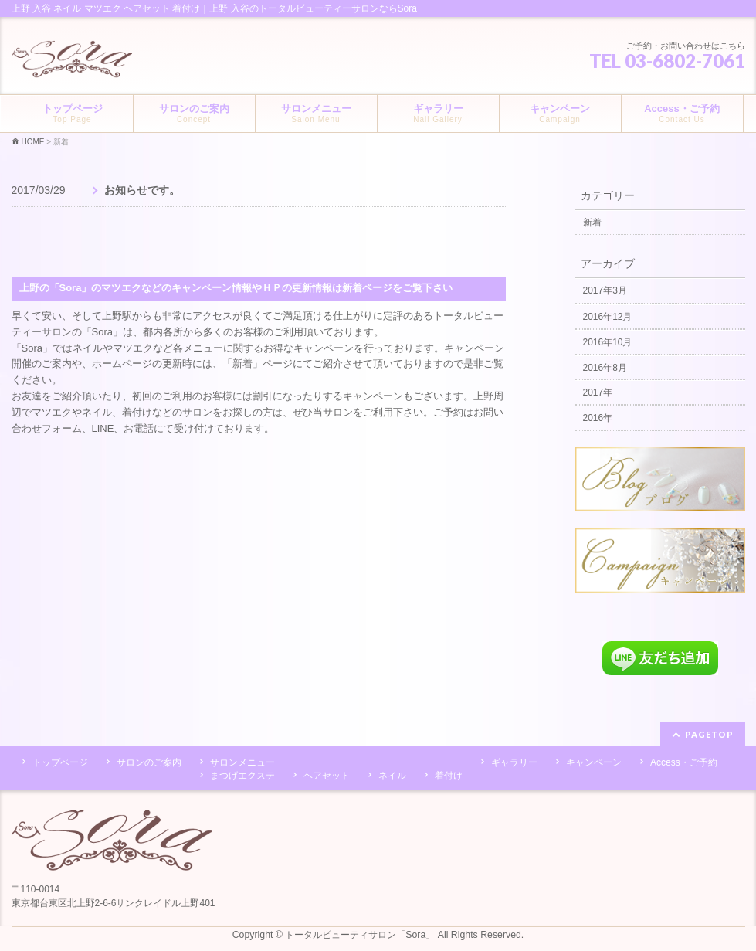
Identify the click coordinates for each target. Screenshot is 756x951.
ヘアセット (326, 775)
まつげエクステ (242, 775)
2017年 (598, 392)
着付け (449, 775)
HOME (33, 142)
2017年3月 (605, 290)
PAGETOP (709, 734)
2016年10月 (607, 342)
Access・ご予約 (683, 762)
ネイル (392, 775)
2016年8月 (605, 367)
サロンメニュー (242, 762)
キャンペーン (594, 762)
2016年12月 (607, 316)
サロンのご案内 (149, 762)
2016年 (598, 418)
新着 (61, 142)
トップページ (60, 762)
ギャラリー (514, 762)
